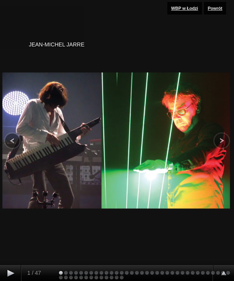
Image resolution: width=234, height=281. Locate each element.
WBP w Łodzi (184, 8)
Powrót (215, 8)
